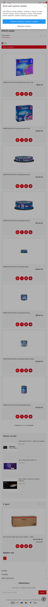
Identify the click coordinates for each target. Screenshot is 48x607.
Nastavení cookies (24, 26)
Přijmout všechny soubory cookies (24, 21)
